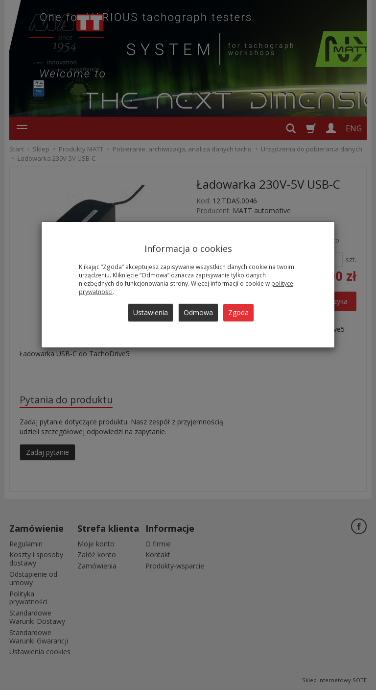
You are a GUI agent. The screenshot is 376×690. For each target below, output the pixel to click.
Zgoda (238, 312)
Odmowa (198, 312)
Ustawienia (150, 312)
